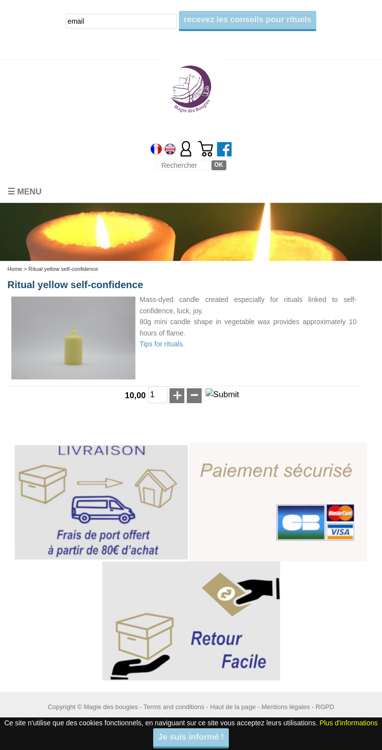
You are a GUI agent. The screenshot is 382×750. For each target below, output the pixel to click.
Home (14, 269)
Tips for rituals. (162, 344)
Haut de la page (232, 707)
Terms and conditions (173, 707)
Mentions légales (285, 707)
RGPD (325, 707)
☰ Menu (24, 191)
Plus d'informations (348, 723)
